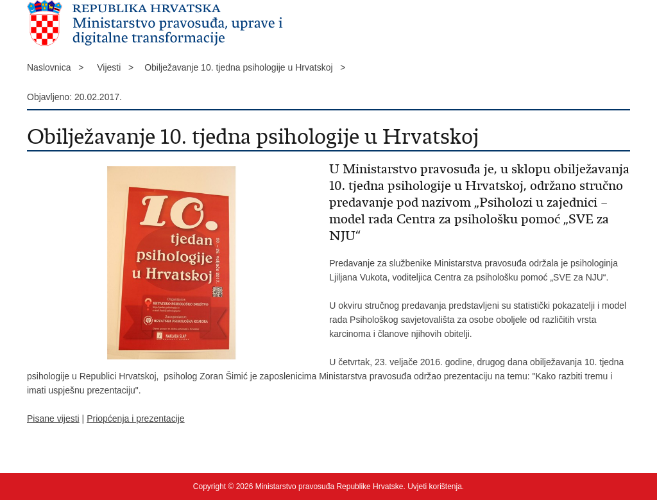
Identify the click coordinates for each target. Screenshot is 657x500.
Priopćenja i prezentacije (136, 418)
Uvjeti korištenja (434, 486)
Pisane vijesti (53, 418)
